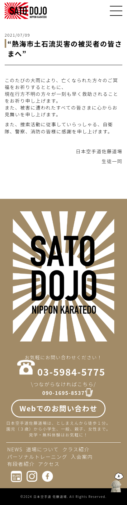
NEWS (15, 449)
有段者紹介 (21, 463)
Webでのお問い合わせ (58, 408)
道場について (42, 449)
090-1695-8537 (63, 392)
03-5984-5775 (71, 371)
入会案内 (82, 456)
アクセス (49, 463)
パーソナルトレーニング (37, 456)
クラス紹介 (76, 449)
